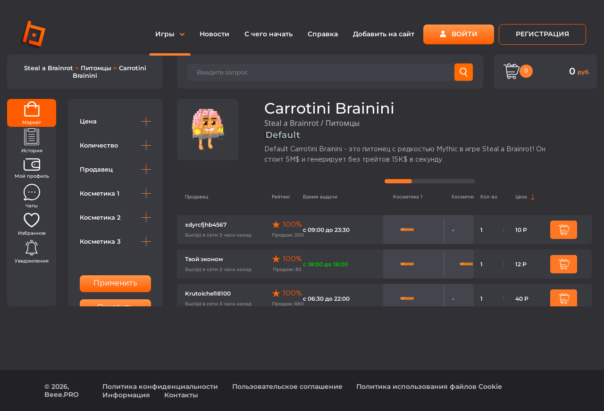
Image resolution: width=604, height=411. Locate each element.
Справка (323, 34)
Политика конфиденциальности (160, 386)
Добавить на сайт (383, 34)
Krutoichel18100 (208, 293)
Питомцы (97, 68)
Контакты (181, 395)
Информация (126, 395)
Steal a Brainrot (49, 68)
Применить (115, 283)
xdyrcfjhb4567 (205, 224)
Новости (214, 34)
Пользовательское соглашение (287, 386)
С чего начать (268, 34)
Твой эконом (204, 259)
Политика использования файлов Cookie (429, 386)
